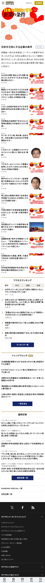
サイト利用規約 (6, 535)
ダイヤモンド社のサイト (10, 567)
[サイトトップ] (9, 3)
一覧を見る (22, 404)
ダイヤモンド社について (10, 575)
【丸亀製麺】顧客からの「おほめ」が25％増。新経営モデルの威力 (22, 363)
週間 (28, 285)
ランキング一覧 (22, 345)
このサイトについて (7, 523)
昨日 (17, 285)
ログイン (29, 3)
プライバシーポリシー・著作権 (11, 543)
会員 (38, 285)
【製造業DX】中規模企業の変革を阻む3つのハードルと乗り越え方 (22, 387)
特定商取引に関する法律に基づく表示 (14, 539)
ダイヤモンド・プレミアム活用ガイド (13, 531)
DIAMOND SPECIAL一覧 (11, 488)
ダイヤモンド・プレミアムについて (12, 527)
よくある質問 (5, 547)
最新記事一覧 (22, 478)
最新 (6, 285)
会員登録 (39, 3)
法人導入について (7, 559)
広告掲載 (4, 551)
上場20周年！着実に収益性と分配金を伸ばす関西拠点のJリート (22, 395)
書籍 (40, 580)
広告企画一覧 (6, 494)
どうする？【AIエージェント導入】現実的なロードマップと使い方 (22, 371)
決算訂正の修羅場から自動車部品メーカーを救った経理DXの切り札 (22, 379)
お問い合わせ (6, 555)
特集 (31, 580)
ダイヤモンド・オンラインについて (13, 517)
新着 (4, 580)
